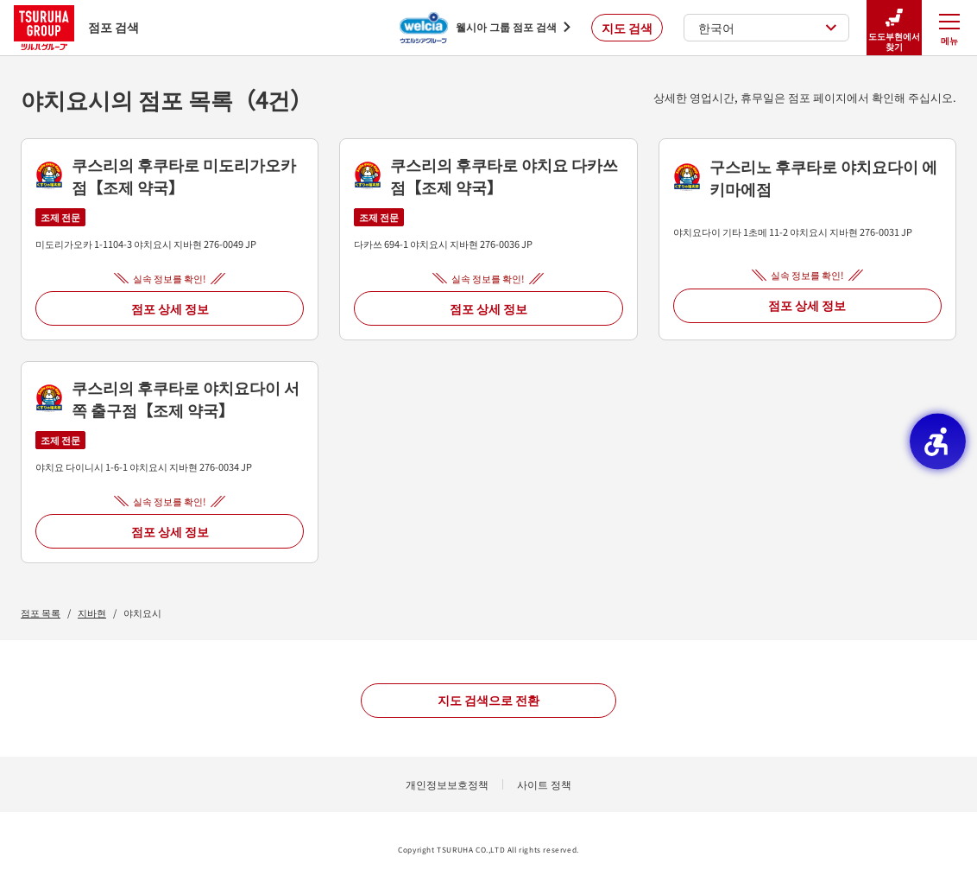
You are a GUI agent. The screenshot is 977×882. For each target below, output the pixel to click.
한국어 (767, 27)
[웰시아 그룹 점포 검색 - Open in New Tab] (485, 27)
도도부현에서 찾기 (894, 28)
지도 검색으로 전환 (488, 699)
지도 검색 (627, 27)
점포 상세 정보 (170, 308)
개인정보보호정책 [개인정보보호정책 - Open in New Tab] (447, 784)
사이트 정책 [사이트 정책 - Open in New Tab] (544, 784)
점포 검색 (76, 27)
